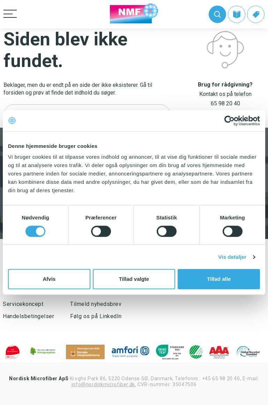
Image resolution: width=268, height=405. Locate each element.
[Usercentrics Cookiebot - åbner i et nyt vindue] (229, 120)
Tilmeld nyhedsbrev (95, 304)
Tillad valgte (134, 279)
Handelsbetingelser (28, 316)
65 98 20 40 (225, 103)
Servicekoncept (23, 304)
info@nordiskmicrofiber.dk (103, 384)
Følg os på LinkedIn (96, 316)
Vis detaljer (232, 257)
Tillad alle (219, 279)
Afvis (49, 279)
